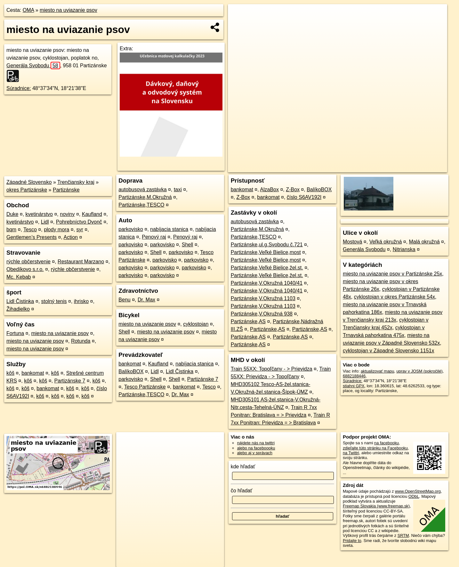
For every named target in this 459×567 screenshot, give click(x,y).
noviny (67, 214)
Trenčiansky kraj (75, 182)
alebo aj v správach (254, 452)
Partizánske (66, 190)
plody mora (56, 229)
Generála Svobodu (33, 65)
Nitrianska (404, 249)
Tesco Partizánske (145, 387)
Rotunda (81, 341)
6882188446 (354, 376)
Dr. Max (146, 299)
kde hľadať (243, 466)
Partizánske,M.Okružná (145, 197)
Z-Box (293, 189)
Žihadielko (18, 309)
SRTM (403, 535)
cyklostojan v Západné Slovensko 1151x (388, 350)
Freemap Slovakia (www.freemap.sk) (376, 506)
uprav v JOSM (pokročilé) (419, 371)
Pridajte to (352, 540)
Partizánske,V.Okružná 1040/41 (266, 283)
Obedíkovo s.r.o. (25, 269)
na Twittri (351, 452)
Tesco (30, 229)
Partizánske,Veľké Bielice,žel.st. (267, 267)
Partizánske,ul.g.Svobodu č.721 (267, 244)
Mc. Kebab (18, 277)
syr (79, 229)
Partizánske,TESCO (141, 205)
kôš (10, 373)
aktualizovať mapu (377, 371)
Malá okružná (424, 241)
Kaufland (92, 214)
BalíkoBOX (130, 371)
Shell (187, 244)
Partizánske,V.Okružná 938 (262, 313)
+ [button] (239, 15)
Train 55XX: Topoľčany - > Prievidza (271, 369)
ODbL (413, 496)
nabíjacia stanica (169, 229)
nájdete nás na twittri (256, 442)
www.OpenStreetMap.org (418, 491)
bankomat (32, 373)
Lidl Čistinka (20, 301)
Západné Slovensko (29, 182)
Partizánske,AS (248, 321)
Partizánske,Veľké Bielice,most (266, 252)
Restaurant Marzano (81, 261)
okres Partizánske (26, 190)
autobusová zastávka (142, 189)
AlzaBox (269, 189)
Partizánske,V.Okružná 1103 (263, 298)
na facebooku (386, 442)
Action (71, 237)
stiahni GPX (354, 385)
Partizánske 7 (69, 380)
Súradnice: (18, 88)
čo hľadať (242, 490)
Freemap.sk (370, 167)
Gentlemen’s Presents (31, 237)
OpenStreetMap (337, 167)
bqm (11, 229)
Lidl (45, 222)
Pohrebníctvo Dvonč (79, 222)
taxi (178, 189)
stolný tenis (54, 301)
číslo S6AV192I (304, 197)
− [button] (239, 25)
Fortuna (15, 333)
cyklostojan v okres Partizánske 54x (394, 297)
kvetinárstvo (39, 214)
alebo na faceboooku (256, 448)
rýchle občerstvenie (28, 261)
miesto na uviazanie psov (68, 10)
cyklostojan (195, 324)
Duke (12, 214)
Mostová (352, 241)
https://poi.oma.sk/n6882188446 (418, 167)
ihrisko (81, 301)
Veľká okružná (385, 241)
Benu (124, 299)
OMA (28, 10)
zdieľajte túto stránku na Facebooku (375, 448)
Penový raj (154, 237)
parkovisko (130, 229)
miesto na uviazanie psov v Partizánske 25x (392, 273)
